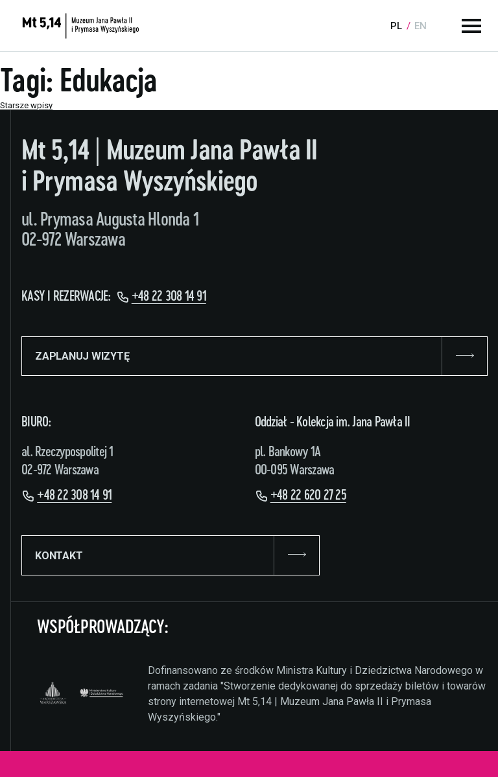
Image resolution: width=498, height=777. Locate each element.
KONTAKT (170, 555)
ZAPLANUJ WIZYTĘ (254, 356)
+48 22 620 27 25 (308, 495)
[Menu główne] (471, 26)
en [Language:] (420, 26)
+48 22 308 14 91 (169, 296)
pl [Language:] (396, 26)
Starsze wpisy (26, 105)
